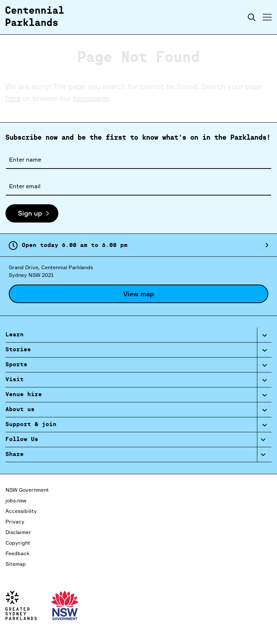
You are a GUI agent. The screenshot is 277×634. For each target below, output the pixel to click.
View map (138, 294)
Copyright (17, 543)
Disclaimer (18, 532)
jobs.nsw (15, 500)
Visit (14, 380)
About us (20, 410)
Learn (14, 335)
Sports (16, 365)
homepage (91, 98)
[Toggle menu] (267, 17)
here (13, 98)
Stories (18, 350)
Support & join (30, 425)
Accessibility (21, 511)
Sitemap (15, 564)
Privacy (14, 521)
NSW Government (27, 490)
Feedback (17, 553)
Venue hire (23, 395)
